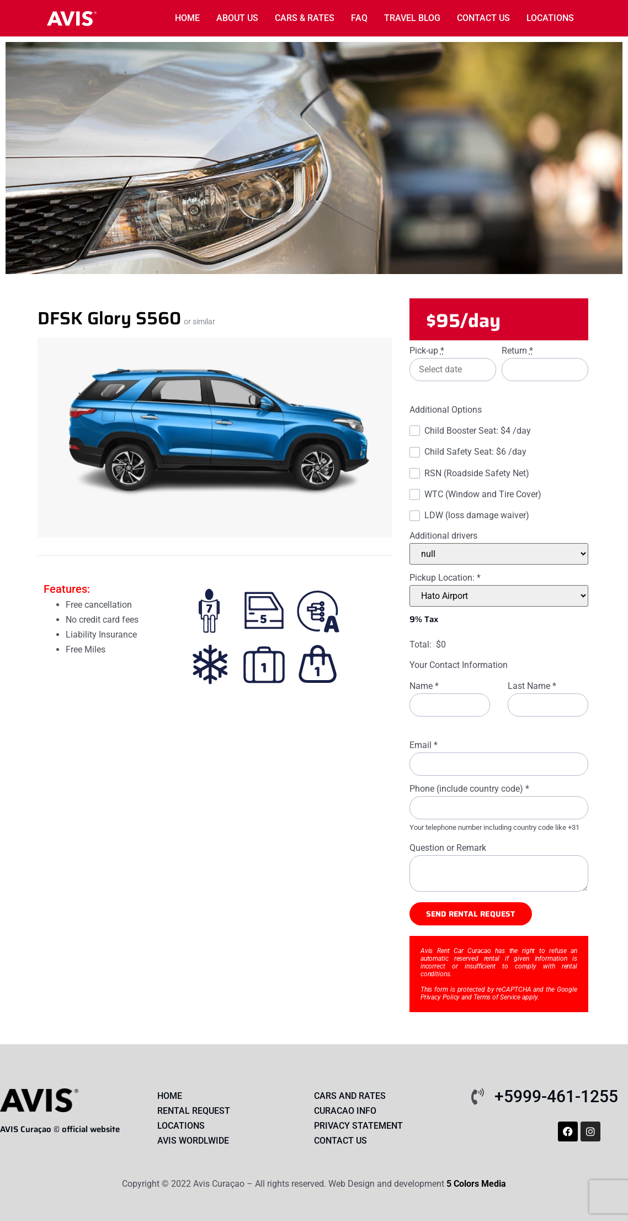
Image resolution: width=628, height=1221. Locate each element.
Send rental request (470, 914)
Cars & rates (304, 18)
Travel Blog (412, 18)
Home (187, 18)
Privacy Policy (440, 997)
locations (550, 18)
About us (237, 18)
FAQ (359, 18)
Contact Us (483, 18)
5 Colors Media (476, 1183)
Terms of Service (496, 997)
